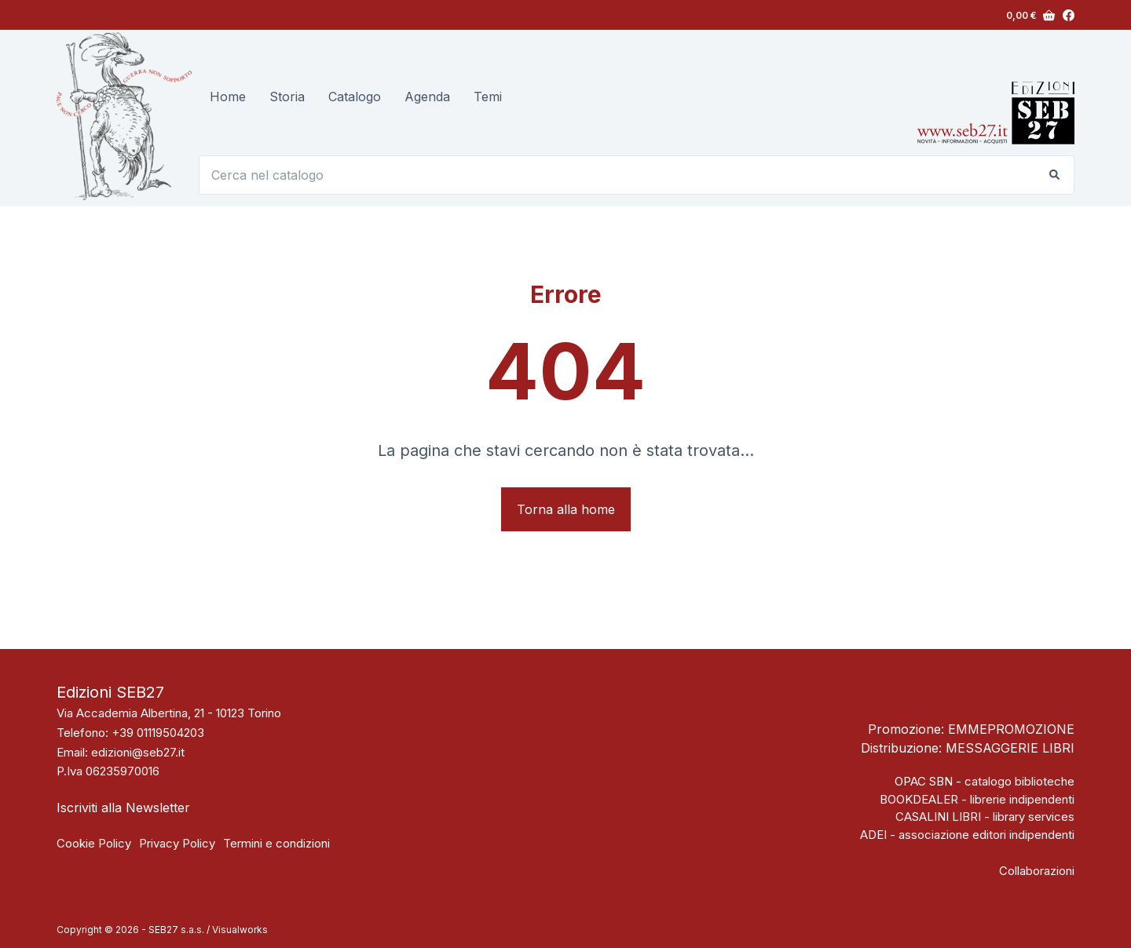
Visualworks (240, 929)
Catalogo (354, 96)
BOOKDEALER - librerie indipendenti (977, 799)
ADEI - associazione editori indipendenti (967, 834)
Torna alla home (566, 509)
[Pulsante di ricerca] (1054, 175)
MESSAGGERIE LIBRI (1010, 748)
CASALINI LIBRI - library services (984, 816)
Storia (287, 96)
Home (228, 96)
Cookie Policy (94, 843)
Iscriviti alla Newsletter (123, 807)
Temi (488, 96)
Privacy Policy (177, 843)
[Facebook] (1068, 15)
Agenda (427, 96)
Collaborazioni (1036, 870)
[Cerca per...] (617, 175)
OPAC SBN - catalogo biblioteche (984, 781)
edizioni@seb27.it (138, 752)
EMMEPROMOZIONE (1011, 729)
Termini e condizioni (276, 843)
